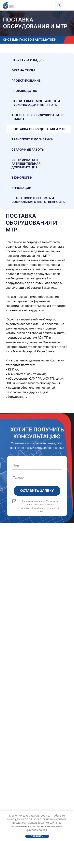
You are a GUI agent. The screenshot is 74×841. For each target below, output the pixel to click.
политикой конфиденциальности (40, 508)
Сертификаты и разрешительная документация (25, 163)
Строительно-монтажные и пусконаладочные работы (35, 103)
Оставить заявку (37, 491)
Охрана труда (23, 70)
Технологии (21, 177)
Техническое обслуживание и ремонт (37, 117)
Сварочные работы (27, 149)
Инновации (21, 188)
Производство (24, 91)
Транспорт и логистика (32, 139)
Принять (37, 836)
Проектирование (25, 80)
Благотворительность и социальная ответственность (38, 200)
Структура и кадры (27, 60)
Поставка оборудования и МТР (38, 129)
